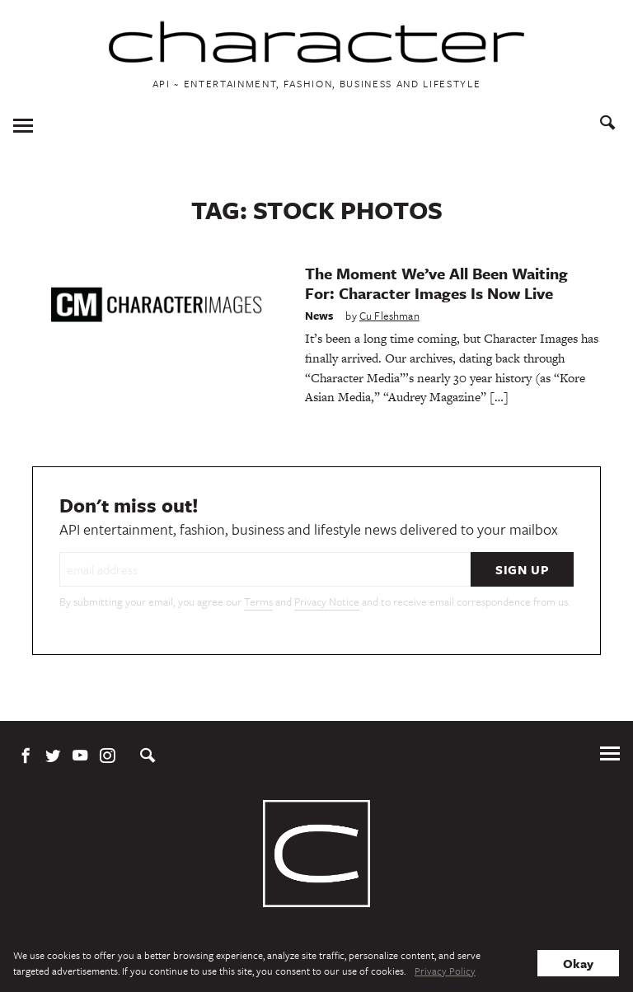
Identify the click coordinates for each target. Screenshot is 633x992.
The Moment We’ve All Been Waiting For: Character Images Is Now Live (436, 283)
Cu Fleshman (389, 315)
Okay (578, 963)
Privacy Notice (326, 601)
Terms (258, 601)
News (319, 315)
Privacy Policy (445, 970)
